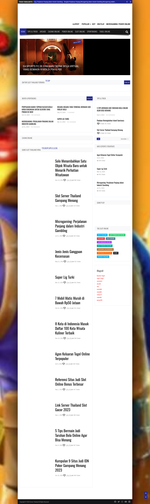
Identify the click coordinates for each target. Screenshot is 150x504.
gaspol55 (99, 300)
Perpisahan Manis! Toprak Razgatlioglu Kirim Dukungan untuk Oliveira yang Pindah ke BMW (37, 109)
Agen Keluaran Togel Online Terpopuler (72, 356)
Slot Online (80, 31)
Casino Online (54, 31)
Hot (93, 24)
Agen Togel (100, 278)
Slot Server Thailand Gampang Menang (68, 198)
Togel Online (105, 31)
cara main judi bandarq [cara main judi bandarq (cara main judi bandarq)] (105, 249)
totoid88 (99, 289)
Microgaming (112, 24)
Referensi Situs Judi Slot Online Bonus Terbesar (70, 382)
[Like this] (67, 180)
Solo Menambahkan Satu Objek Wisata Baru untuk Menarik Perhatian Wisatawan (71, 167)
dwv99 (99, 284)
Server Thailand (34, 502)
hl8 (98, 286)
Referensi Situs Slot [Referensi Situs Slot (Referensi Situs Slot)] (104, 253)
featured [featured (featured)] (101, 238)
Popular (85, 24)
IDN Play (100, 24)
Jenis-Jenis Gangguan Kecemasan (68, 254)
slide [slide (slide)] (115, 253)
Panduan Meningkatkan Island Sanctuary (110, 120)
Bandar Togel (101, 276)
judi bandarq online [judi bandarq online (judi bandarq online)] (104, 242)
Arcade (43, 31)
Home (23, 31)
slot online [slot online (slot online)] (110, 238)
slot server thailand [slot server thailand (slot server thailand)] (104, 246)
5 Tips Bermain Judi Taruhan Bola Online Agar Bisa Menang (71, 435)
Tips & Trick (33, 31)
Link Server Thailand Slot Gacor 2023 (71, 407)
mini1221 (99, 281)
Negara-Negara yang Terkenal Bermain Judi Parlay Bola (74, 108)
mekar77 (99, 294)
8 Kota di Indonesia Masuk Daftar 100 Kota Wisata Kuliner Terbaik (72, 328)
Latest (76, 24)
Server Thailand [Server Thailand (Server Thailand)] (103, 257)
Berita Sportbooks (29, 98)
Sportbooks (92, 31)
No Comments (35, 115)
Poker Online (124, 24)
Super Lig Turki (63, 119)
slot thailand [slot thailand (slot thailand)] (102, 235)
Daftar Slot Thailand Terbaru (33, 82)
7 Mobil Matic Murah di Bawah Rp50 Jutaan (69, 300)
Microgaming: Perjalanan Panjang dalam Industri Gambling (37, 122)
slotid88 (99, 292)
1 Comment (70, 112)
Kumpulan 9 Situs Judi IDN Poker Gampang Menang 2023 (72, 465)
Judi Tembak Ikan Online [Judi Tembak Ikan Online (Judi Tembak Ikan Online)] (117, 235)
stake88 (99, 297)
